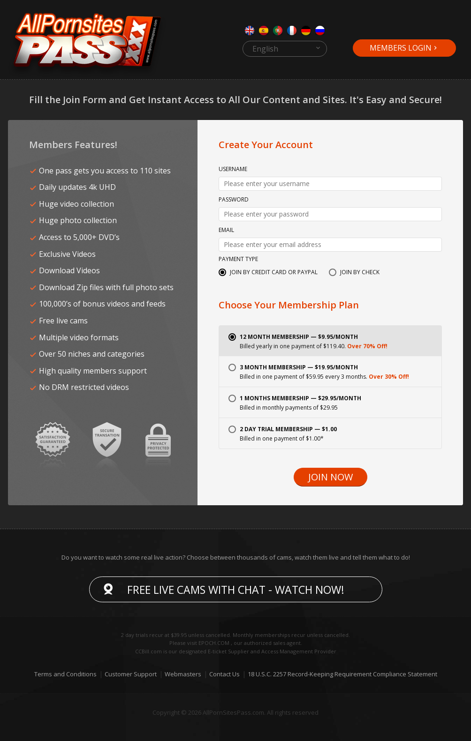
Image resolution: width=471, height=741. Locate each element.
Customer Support (131, 674)
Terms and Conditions (65, 674)
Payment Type (238, 259)
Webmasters (183, 674)
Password (234, 200)
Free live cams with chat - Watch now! (235, 589)
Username (233, 169)
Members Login (401, 48)
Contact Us (224, 674)
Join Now (330, 477)
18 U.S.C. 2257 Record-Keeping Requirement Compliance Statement (342, 674)
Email (226, 230)
